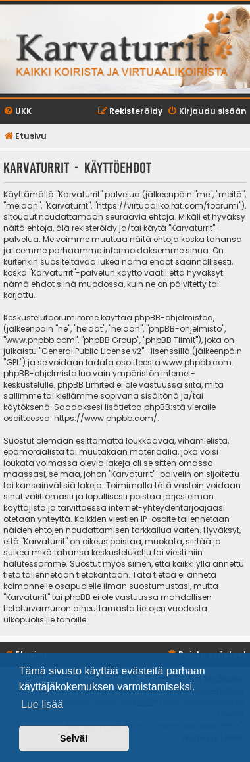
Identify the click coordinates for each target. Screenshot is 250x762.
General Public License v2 (91, 351)
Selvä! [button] (74, 738)
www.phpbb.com (197, 362)
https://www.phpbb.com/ (105, 418)
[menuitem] (17, 111)
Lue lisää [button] (42, 704)
